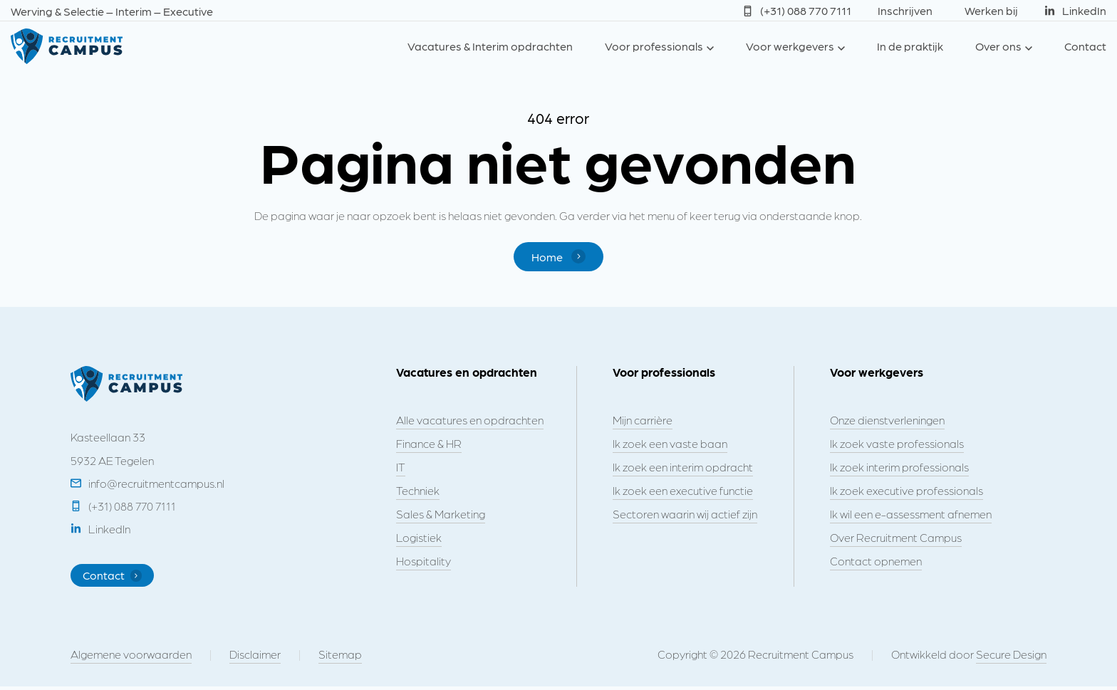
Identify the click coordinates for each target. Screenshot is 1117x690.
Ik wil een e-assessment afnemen (911, 514)
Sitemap (340, 657)
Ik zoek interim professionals (899, 467)
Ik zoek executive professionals (906, 491)
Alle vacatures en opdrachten (470, 420)
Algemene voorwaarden (131, 657)
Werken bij (991, 10)
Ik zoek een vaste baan (670, 444)
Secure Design (1011, 657)
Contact (1085, 46)
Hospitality (423, 561)
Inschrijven (905, 10)
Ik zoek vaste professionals (897, 444)
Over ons (998, 46)
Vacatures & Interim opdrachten (490, 46)
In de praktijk (910, 46)
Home (558, 256)
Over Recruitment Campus (896, 538)
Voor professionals (654, 46)
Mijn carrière (642, 420)
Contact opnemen (876, 561)
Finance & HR (429, 444)
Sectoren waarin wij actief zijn (685, 514)
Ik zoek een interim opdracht (683, 467)
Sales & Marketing (440, 514)
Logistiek (419, 538)
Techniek (418, 491)
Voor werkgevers (790, 46)
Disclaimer (255, 657)
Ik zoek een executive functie (683, 491)
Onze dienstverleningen (887, 420)
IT (400, 467)
